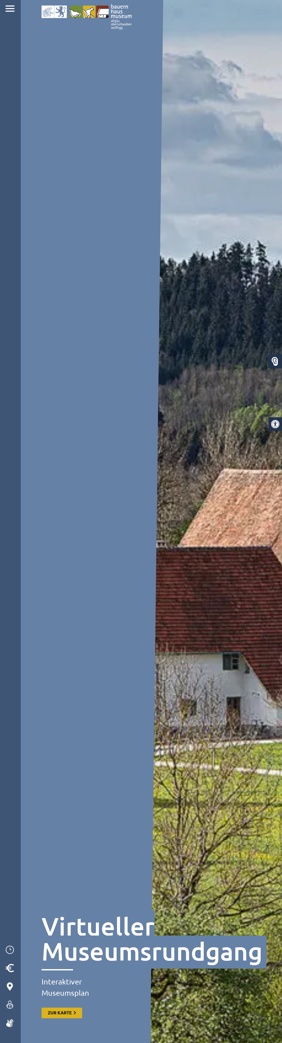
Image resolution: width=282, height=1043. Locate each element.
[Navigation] (10, 9)
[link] (275, 424)
